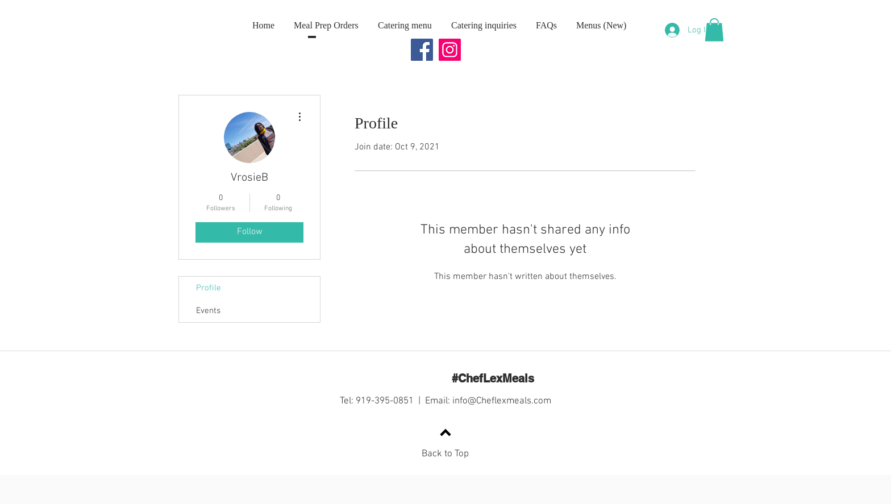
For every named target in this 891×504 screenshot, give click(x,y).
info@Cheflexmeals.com (501, 401)
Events (208, 311)
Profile (208, 288)
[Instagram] (450, 50)
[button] (714, 29)
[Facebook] (422, 50)
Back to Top (445, 454)
